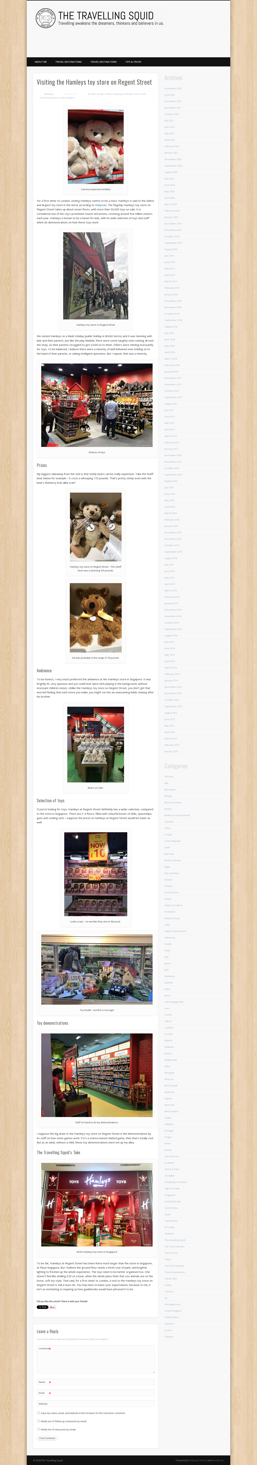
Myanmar (169, 1092)
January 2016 (171, 526)
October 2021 (172, 114)
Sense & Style (172, 1169)
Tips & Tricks (133, 61)
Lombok (169, 1027)
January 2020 (171, 217)
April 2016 (170, 506)
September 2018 (173, 320)
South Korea (171, 1207)
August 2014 (171, 635)
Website (43, 1403)
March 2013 (171, 738)
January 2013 (171, 751)
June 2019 (170, 262)
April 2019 (170, 275)
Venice (168, 1330)
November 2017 (173, 384)
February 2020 (172, 210)
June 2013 (170, 719)
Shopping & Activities (123, 94)
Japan (167, 963)
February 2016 (172, 519)
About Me (41, 61)
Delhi (167, 847)
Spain (168, 1214)
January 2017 (171, 448)
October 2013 (172, 699)
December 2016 (173, 455)
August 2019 (171, 249)
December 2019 (173, 223)
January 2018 (171, 371)
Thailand (169, 1233)
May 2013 (169, 725)
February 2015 (172, 596)
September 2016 (173, 474)
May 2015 (169, 577)
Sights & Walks (172, 1188)
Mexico (168, 1053)
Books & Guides (173, 802)
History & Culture (174, 905)
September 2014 (173, 629)
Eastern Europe (173, 860)
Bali (166, 783)
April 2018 (170, 352)
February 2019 (172, 287)
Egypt (167, 866)
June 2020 (170, 185)
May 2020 (169, 191)
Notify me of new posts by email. (58, 1429)
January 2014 (171, 680)
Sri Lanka (169, 1227)
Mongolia (169, 1072)
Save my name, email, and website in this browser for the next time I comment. (83, 1413)
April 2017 (170, 429)
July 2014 (169, 641)
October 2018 (172, 313)
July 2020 (169, 178)
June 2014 (170, 648)
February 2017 (172, 442)
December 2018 (173, 300)
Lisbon (168, 1021)
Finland (168, 886)
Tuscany (169, 1291)
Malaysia (169, 1046)
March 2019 (171, 281)
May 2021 (169, 133)
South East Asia (173, 1201)
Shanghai (169, 1175)
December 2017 (173, 378)
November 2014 (173, 616)
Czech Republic (173, 841)
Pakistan (169, 1124)
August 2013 (171, 712)
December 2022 (173, 88)
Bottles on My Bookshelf (177, 815)
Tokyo (168, 1259)
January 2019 (171, 294)
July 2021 (169, 120)
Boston (168, 808)
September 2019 (173, 242)
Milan (167, 1066)
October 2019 (172, 236)
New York (169, 1104)
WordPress (218, 1460)
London (108, 94)
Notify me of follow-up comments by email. (64, 1421)
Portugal (169, 1130)
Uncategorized (172, 1304)
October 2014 (172, 622)
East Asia (169, 853)
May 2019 (169, 268)
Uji (166, 1297)
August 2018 (171, 326)
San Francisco (172, 1156)
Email (45, 1393)
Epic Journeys (172, 873)
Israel (167, 950)
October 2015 (172, 545)
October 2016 (172, 468)
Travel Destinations (68, 61)
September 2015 (173, 551)
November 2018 (173, 307)
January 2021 (171, 152)
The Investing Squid (175, 1240)
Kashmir (169, 982)
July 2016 (169, 487)
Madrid (168, 1040)
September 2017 (173, 397)
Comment (45, 1348)
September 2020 (173, 165)
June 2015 (170, 571)
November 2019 (173, 230)
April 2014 (170, 661)
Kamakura (170, 976)
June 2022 (170, 94)
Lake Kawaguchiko (174, 1001)
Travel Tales (171, 1278)
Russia (168, 1149)
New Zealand (171, 1111)
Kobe (167, 989)
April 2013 (170, 732)
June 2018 (170, 339)
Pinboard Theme (198, 1460)
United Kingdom (67, 97)
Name (45, 1382)
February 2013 (172, 745)
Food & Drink (171, 892)
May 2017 (169, 423)
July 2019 (169, 255)
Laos (167, 1008)
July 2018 (169, 333)
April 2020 (170, 197)
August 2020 (171, 172)
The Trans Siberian (175, 1246)
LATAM (168, 1014)
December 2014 (173, 609)
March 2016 (171, 513)
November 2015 (173, 538)
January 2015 (171, 603)
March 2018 (171, 358)
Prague (168, 1137)
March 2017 (171, 436)
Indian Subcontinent (175, 931)
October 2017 (172, 390)
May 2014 (169, 654)
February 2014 (172, 674)
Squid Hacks (171, 1220)
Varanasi (169, 1323)
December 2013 (173, 686)
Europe (100, 94)
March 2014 (171, 667)
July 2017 (169, 410)
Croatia (168, 834)
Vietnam (169, 1336)
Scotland (169, 1162)
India (167, 924)
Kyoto (167, 995)
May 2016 (169, 500)
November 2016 (173, 461)
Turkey (168, 1285)
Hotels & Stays (172, 918)
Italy (167, 956)
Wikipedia (101, 205)
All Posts (92, 94)
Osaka (168, 1117)
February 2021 (172, 146)
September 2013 (173, 706)
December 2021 (173, 101)
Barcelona (170, 789)
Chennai (169, 821)
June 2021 (170, 127)
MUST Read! (171, 1085)
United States (172, 1317)
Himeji (168, 898)
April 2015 (170, 584)
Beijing (168, 796)
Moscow (169, 1079)
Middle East (171, 1059)
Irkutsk (168, 944)
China (168, 828)
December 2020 (173, 159)
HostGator (170, 911)
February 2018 (172, 365)
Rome (168, 1143)
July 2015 (169, 564)
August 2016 (171, 481)
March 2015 (171, 590)
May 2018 (169, 345)
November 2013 (173, 693)
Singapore (170, 1195)
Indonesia (170, 937)
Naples (168, 1098)
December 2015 (173, 532)
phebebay (49, 94)
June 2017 (170, 416)
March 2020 (171, 204)
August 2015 (171, 558)
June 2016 (170, 493)
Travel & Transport (174, 1265)
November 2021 (173, 107)
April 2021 (170, 139)
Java (167, 969)
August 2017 (171, 403)
